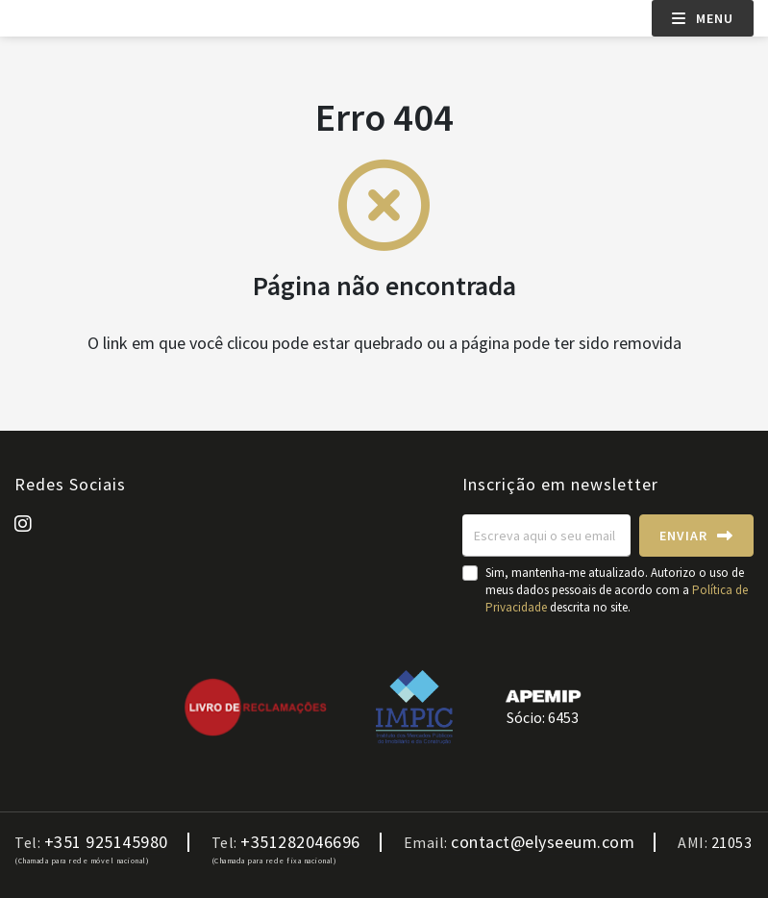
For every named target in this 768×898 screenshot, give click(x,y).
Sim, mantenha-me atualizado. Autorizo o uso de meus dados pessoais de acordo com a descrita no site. (616, 589)
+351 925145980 (106, 842)
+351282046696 (300, 842)
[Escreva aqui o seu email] (546, 535)
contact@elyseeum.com (542, 842)
